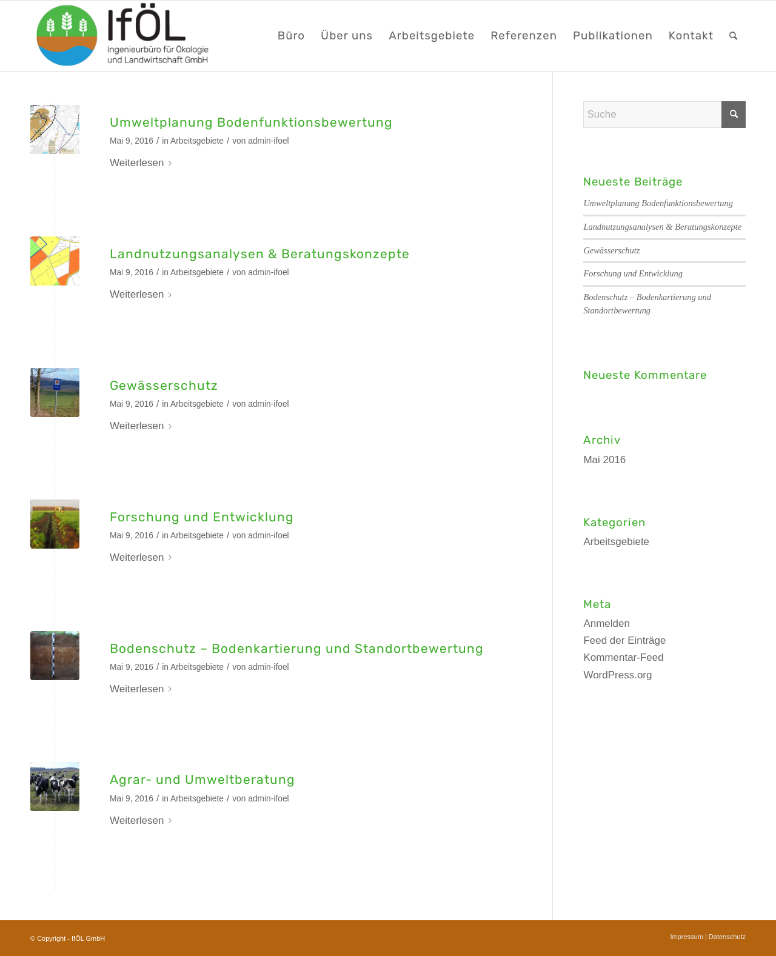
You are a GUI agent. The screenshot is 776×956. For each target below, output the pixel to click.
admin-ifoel (268, 140)
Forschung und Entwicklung (202, 516)
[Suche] (733, 36)
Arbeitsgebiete (197, 140)
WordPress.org (617, 675)
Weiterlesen (143, 163)
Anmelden (606, 623)
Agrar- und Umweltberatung (202, 779)
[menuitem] (291, 36)
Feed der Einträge (624, 640)
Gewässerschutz (164, 385)
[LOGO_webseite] (123, 36)
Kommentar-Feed (623, 657)
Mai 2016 (604, 460)
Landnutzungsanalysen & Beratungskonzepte (260, 253)
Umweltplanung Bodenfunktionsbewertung (251, 122)
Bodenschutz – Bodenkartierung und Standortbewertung (297, 648)
